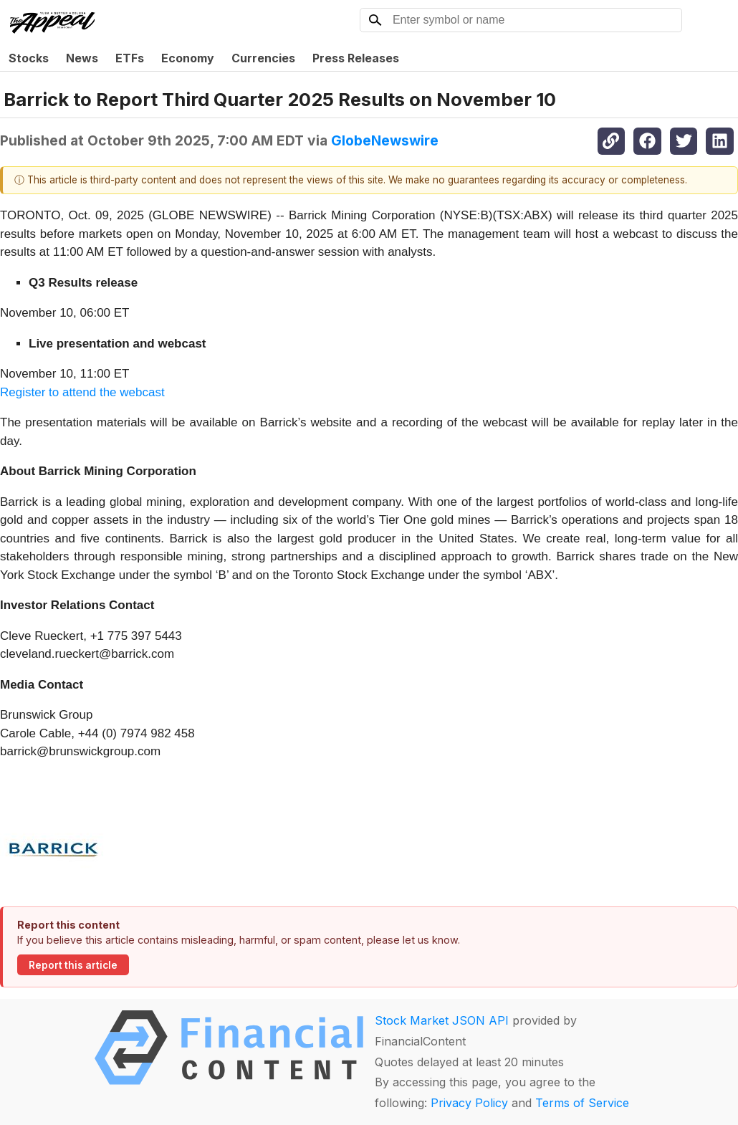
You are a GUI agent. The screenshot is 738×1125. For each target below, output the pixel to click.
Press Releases (355, 58)
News (82, 58)
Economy (187, 58)
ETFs (129, 58)
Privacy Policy (469, 1103)
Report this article (73, 965)
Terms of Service (582, 1103)
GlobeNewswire (385, 140)
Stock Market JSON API (442, 1020)
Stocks (29, 58)
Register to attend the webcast (82, 392)
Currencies (263, 58)
